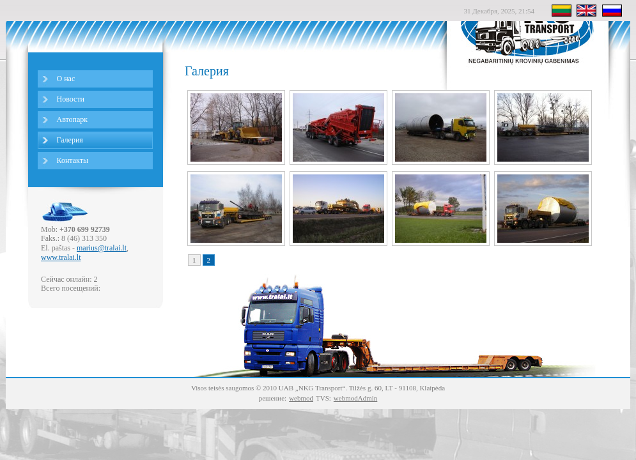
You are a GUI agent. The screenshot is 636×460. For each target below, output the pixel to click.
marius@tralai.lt (102, 247)
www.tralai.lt (61, 257)
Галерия (70, 139)
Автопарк (72, 119)
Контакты (73, 160)
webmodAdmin (355, 398)
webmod (301, 398)
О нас (66, 78)
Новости (71, 99)
